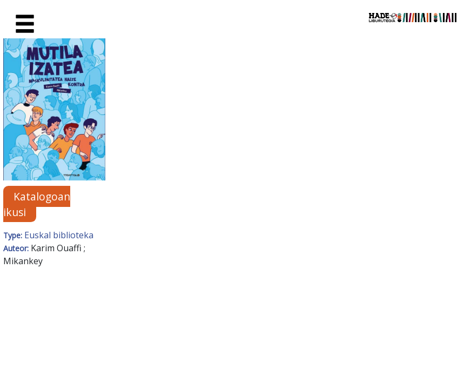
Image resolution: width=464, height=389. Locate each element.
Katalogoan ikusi (36, 204)
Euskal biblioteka (58, 235)
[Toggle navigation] (25, 24)
